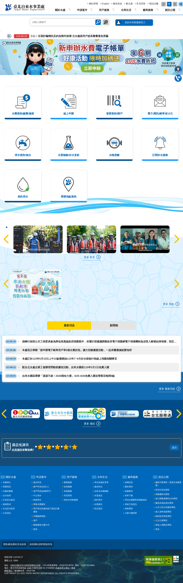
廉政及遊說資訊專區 (164, 503)
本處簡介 (7, 482)
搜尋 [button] (98, 22)
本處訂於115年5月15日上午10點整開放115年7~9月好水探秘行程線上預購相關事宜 (61, 359)
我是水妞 (178, 69)
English (105, 3)
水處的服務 (8, 491)
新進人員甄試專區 (163, 525)
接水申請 (37, 482)
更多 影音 (89, 257)
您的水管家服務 (71, 500)
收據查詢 (129, 491)
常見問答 (141, 3)
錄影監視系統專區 (163, 516)
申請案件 (82, 10)
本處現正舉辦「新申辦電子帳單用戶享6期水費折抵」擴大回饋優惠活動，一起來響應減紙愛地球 (68, 350)
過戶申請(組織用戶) (42, 491)
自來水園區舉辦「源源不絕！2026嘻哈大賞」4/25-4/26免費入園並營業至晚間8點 (60, 376)
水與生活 (126, 10)
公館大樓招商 (131, 513)
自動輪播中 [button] (9, 36)
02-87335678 (178, 78)
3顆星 (57, 447)
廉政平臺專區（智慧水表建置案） (168, 484)
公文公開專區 (161, 520)
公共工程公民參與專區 (165, 507)
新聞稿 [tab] (114, 325)
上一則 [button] (6, 239)
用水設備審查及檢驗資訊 (136, 500)
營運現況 (7, 486)
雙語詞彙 (153, 3)
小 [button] (163, 4)
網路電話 (8, 571)
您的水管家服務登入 (135, 22)
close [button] (180, 4)
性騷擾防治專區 (162, 494)
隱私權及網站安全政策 (14, 544)
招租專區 (129, 508)
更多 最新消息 (167, 388)
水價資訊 (98, 504)
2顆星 (48, 447)
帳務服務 (68, 482)
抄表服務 (68, 486)
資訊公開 (170, 10)
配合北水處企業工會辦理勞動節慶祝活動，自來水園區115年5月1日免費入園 (57, 367)
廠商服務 (148, 10)
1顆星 (40, 447)
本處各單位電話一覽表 (65, 568)
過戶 (35, 520)
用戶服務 (104, 10)
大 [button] (175, 4)
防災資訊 (98, 508)
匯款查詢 (129, 486)
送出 (109, 443)
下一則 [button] (176, 239)
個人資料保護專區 (163, 512)
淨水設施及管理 (101, 482)
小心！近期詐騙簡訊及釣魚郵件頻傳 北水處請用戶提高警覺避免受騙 (60, 36)
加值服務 (68, 491)
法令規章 (7, 495)
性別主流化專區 (162, 490)
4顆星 (66, 447)
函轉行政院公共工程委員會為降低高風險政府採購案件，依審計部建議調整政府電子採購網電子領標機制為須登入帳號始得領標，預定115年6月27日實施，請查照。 (89, 341)
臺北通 (129, 3)
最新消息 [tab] (69, 325)
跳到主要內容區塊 (1, 1)
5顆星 (74, 447)
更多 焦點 (168, 304)
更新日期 (8, 557)
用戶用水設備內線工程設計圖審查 (46, 510)
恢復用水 (37, 500)
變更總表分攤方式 (41, 525)
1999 (29, 568)
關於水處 (60, 10)
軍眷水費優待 (39, 504)
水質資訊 (98, 495)
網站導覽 (93, 3)
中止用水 (37, 495)
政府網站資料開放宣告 (41, 544)
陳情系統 (117, 3)
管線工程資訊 (131, 504)
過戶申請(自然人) (41, 486)
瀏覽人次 (8, 560)
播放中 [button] (4, 43)
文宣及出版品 (9, 500)
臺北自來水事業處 (25, 7)
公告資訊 (7, 513)
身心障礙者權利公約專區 (166, 498)
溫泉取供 (7, 504)
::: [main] (1, 30)
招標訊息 (129, 482)
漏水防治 (98, 486)
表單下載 (129, 495)
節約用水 (98, 500)
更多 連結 (89, 423)
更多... (36, 529)
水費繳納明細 (39, 516)
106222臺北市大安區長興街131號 (25, 565)
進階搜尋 (106, 22)
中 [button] (169, 4)
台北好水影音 (9, 508)
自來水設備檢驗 (101, 491)
